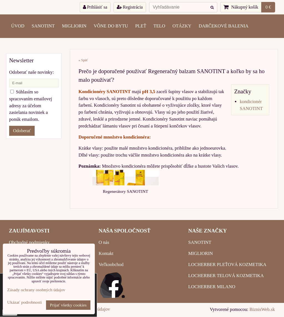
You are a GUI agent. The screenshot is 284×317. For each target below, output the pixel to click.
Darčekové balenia (223, 26)
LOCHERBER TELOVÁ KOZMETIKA (226, 275)
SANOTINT (43, 26)
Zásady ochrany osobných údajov (36, 289)
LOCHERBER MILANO (211, 286)
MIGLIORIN (74, 26)
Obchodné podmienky (29, 242)
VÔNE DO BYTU (111, 26)
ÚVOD (17, 26)
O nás (103, 242)
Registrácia (130, 7)
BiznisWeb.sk (262, 309)
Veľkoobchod (110, 264)
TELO (159, 26)
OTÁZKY (182, 26)
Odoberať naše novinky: (31, 72)
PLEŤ (140, 26)
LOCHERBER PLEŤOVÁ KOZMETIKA (227, 264)
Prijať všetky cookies (68, 305)
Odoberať (22, 130)
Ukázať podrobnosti (24, 302)
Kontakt (105, 253)
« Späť (83, 60)
